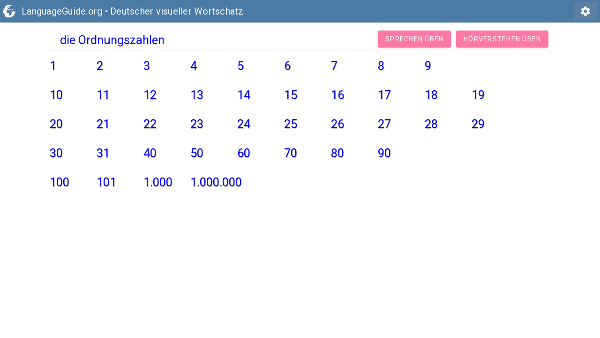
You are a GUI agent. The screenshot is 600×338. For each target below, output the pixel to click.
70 (290, 153)
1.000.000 (216, 182)
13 (196, 95)
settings (585, 11)
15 (290, 95)
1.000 (157, 182)
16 (337, 95)
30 (56, 153)
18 (431, 95)
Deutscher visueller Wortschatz (177, 11)
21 (103, 124)
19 (478, 95)
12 (150, 95)
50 (196, 153)
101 (106, 182)
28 (431, 124)
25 (290, 124)
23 (196, 124)
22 (150, 124)
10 (56, 95)
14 (243, 95)
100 (59, 182)
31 (103, 153)
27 (384, 124)
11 (103, 95)
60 (243, 153)
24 (243, 124)
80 (337, 153)
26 (337, 124)
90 (384, 153)
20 (56, 124)
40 (150, 153)
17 (384, 95)
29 (478, 124)
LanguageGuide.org (62, 11)
